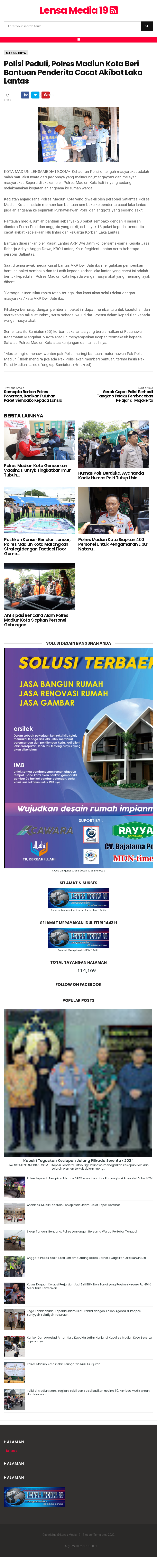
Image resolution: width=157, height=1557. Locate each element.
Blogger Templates (95, 1534)
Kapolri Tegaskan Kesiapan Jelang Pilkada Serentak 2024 (78, 1160)
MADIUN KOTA (16, 53)
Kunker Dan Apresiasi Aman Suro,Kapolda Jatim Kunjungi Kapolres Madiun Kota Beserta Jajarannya (89, 1339)
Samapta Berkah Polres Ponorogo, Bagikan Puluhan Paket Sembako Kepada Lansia (34, 394)
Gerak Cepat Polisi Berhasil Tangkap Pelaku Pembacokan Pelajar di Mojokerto (123, 394)
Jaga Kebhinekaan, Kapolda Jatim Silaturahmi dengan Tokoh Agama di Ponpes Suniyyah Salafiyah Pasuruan (84, 1313)
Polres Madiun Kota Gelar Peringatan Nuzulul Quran (63, 1364)
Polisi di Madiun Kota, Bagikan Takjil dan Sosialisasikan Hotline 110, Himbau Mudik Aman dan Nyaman (88, 1392)
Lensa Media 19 (78, 10)
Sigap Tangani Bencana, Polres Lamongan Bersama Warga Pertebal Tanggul (82, 1231)
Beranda (11, 1450)
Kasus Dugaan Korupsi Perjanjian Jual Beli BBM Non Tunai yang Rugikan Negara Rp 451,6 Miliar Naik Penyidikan (89, 1286)
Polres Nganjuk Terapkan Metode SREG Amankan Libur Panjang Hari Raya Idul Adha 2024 (90, 1178)
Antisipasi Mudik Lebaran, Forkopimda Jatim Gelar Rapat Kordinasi (74, 1205)
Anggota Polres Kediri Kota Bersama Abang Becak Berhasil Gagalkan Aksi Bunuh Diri (86, 1258)
